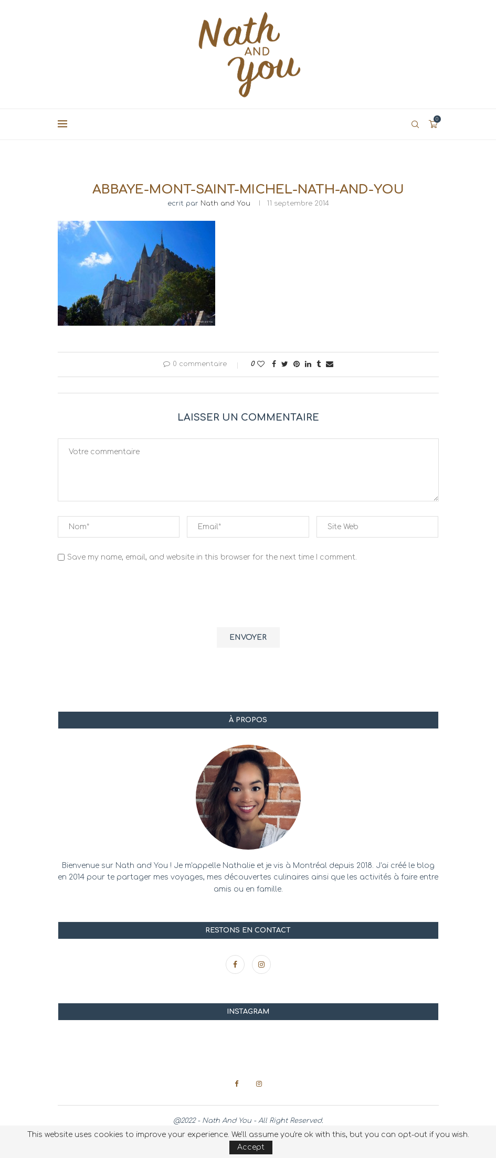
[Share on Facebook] (274, 364)
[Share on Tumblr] (318, 364)
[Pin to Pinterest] (296, 364)
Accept (251, 1147)
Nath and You (225, 203)
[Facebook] (236, 965)
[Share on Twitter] (284, 364)
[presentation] (137, 596)
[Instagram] (261, 965)
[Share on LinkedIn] (308, 364)
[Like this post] (261, 364)
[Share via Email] (329, 364)
